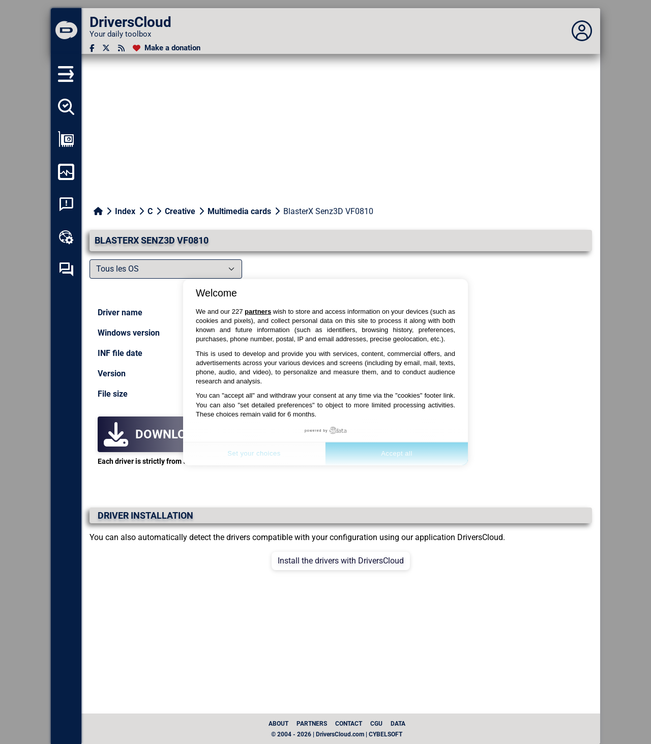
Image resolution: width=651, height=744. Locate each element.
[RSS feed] (121, 48)
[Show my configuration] (66, 139)
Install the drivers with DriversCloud (341, 561)
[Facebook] (92, 48)
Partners (312, 723)
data (398, 723)
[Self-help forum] (66, 269)
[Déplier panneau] (582, 31)
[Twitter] (106, 48)
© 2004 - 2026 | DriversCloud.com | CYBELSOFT (336, 734)
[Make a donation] (166, 48)
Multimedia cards (239, 211)
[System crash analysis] (66, 204)
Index (125, 211)
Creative (180, 211)
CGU (376, 723)
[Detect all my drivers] (66, 107)
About (278, 723)
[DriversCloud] (66, 31)
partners (258, 311)
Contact (348, 723)
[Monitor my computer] (66, 172)
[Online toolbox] (66, 237)
